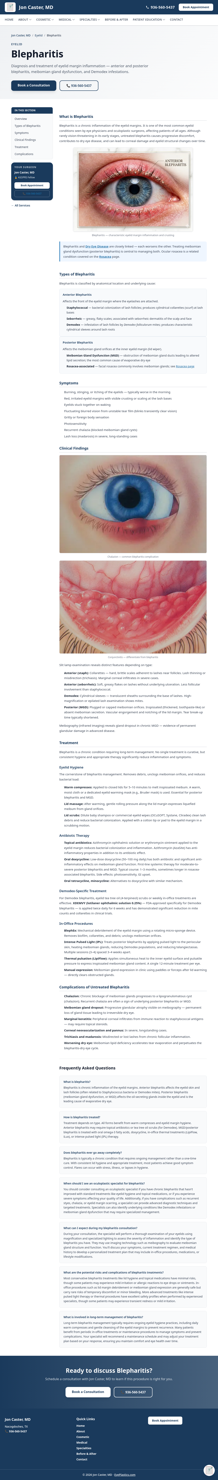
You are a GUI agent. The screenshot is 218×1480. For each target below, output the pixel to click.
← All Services (20, 205)
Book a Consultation (34, 85)
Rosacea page (185, 366)
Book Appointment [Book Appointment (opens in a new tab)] (196, 7)
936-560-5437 (160, 7)
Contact (176, 19)
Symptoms (22, 133)
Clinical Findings (25, 140)
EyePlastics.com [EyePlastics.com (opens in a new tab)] (124, 1475)
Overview (21, 119)
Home (9, 19)
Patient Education (149, 19)
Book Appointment (32, 185)
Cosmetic (45, 19)
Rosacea (105, 257)
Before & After (116, 19)
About (24, 19)
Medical (67, 19)
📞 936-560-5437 (79, 85)
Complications (24, 154)
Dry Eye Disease (96, 246)
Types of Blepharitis (27, 126)
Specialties (90, 19)
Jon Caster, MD (20, 35)
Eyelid (39, 35)
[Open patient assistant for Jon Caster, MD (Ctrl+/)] (209, 1470)
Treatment (21, 147)
